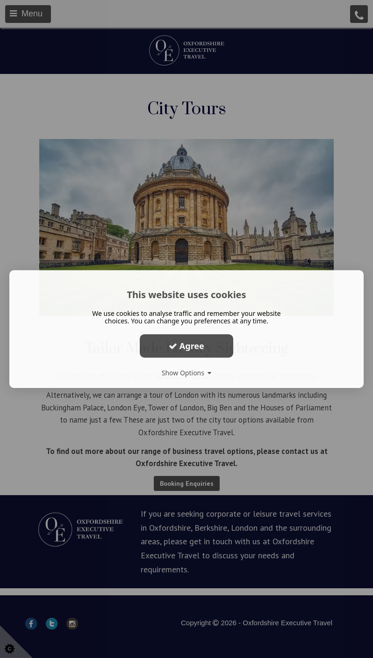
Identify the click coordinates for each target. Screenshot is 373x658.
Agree (186, 345)
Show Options (187, 372)
